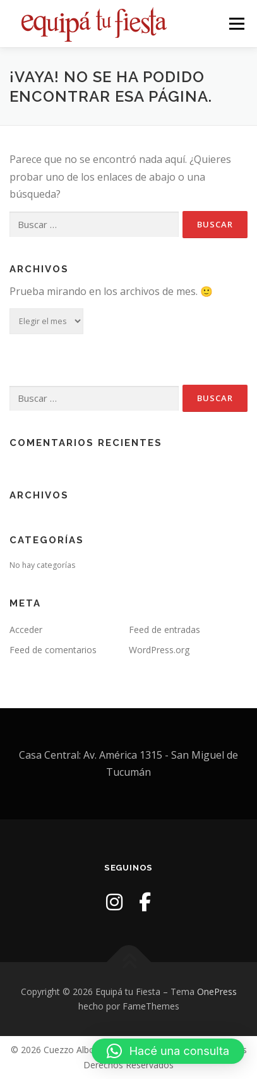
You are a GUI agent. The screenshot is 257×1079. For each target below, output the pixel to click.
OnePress (217, 992)
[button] (168, 1051)
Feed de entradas (164, 630)
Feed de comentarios (53, 650)
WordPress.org (159, 650)
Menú (235, 23)
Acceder (25, 630)
